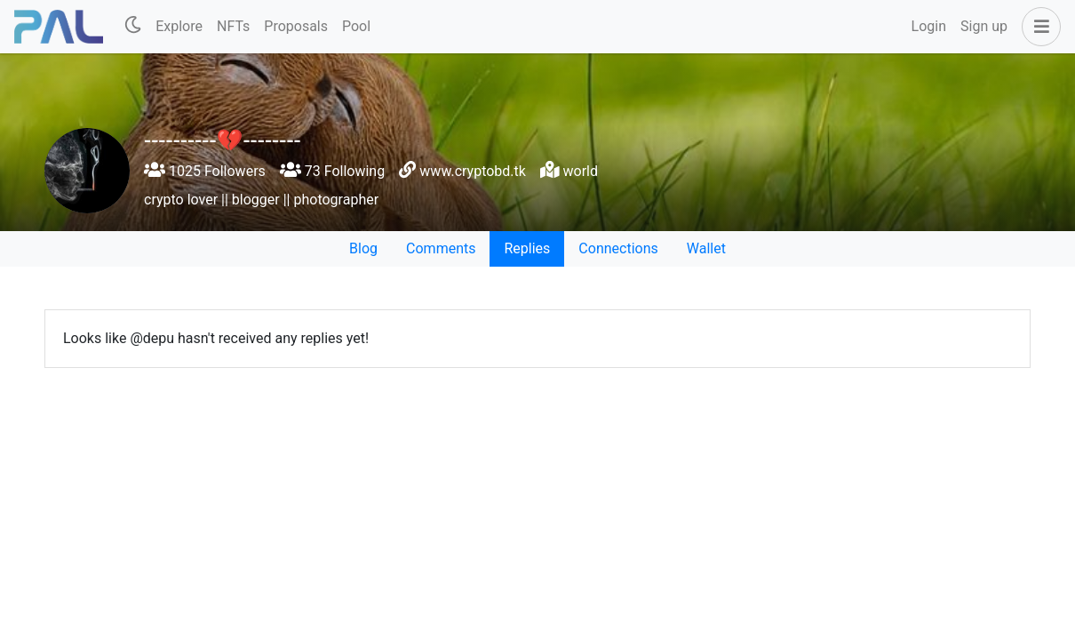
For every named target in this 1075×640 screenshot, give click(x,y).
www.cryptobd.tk (472, 171)
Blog (363, 248)
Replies (527, 248)
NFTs (233, 26)
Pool (356, 26)
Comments (440, 248)
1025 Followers (205, 171)
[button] (1038, 26)
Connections (617, 248)
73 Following (332, 171)
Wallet (706, 248)
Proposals (296, 26)
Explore (179, 26)
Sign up (983, 26)
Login (929, 26)
